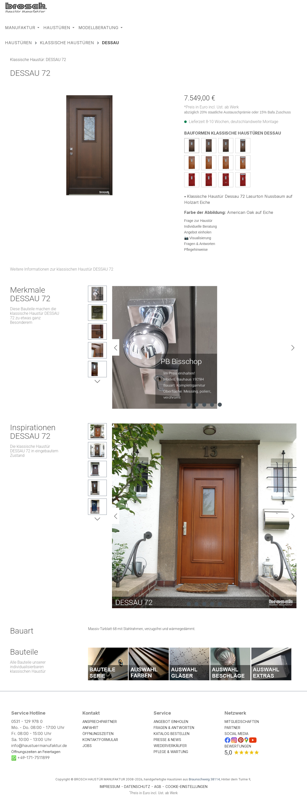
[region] (89, 145)
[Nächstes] (293, 347)
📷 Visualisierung (197, 238)
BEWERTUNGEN (238, 746)
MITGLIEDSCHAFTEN (242, 721)
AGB (157, 786)
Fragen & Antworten (199, 244)
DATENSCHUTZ (137, 786)
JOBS (87, 745)
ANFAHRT (90, 727)
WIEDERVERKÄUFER (170, 745)
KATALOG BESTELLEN (171, 733)
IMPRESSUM (110, 786)
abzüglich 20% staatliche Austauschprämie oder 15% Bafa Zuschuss (237, 112)
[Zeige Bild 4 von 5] (212, 405)
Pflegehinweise (196, 249)
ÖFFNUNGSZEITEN (98, 733)
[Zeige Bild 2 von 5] (196, 405)
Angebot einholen (198, 232)
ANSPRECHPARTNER (99, 721)
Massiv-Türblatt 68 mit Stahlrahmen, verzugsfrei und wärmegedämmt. (141, 629)
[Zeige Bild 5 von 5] (220, 405)
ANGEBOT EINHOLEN (171, 721)
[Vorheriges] (115, 347)
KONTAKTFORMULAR (100, 739)
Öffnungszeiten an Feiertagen (35, 752)
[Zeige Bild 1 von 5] (189, 405)
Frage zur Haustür (198, 221)
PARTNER (232, 727)
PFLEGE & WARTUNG (171, 752)
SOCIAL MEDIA (236, 733)
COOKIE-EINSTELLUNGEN (186, 786)
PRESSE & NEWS (167, 739)
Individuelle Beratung (200, 226)
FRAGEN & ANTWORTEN (174, 727)
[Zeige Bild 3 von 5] (204, 405)
